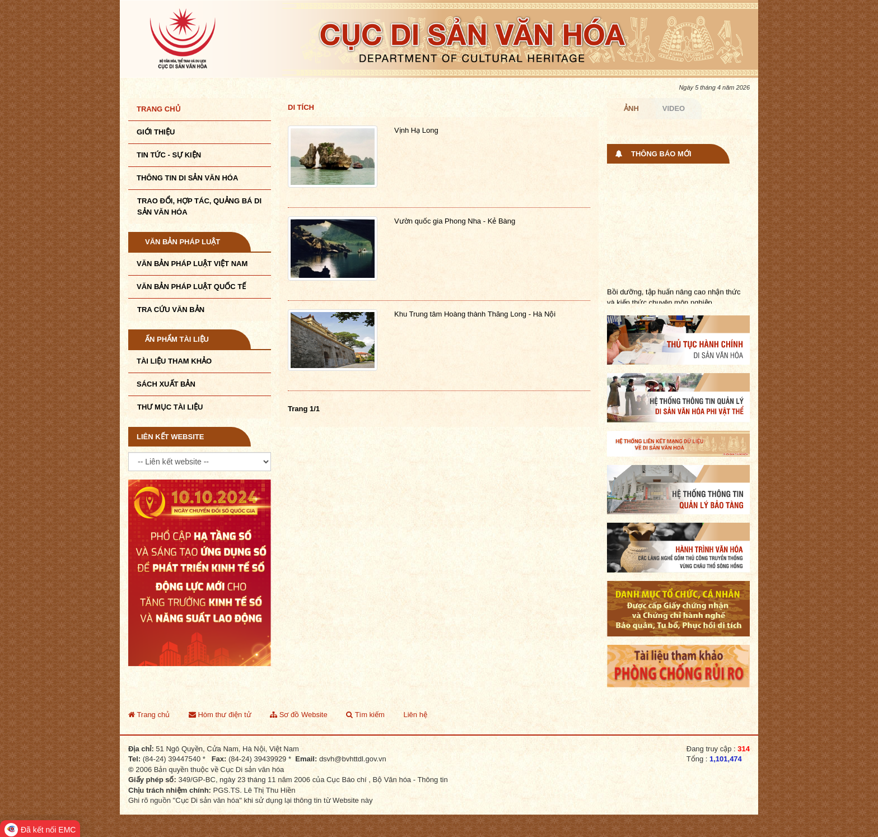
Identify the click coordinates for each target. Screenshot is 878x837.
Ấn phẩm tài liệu (177, 339)
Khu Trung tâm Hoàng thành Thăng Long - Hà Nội (474, 314)
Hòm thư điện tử (220, 714)
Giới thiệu (156, 132)
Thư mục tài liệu (170, 407)
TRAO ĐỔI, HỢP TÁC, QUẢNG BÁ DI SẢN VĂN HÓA (199, 206)
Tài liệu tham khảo (174, 361)
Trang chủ (159, 109)
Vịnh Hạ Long (416, 130)
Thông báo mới (661, 154)
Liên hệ (415, 714)
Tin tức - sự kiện (169, 155)
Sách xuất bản (166, 384)
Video (673, 108)
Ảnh (631, 108)
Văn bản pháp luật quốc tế (191, 286)
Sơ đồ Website (298, 714)
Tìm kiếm (365, 714)
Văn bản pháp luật (182, 242)
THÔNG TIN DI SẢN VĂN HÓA (187, 178)
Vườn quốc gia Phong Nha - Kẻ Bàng (454, 221)
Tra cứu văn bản (170, 309)
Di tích (301, 107)
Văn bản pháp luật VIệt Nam (192, 263)
